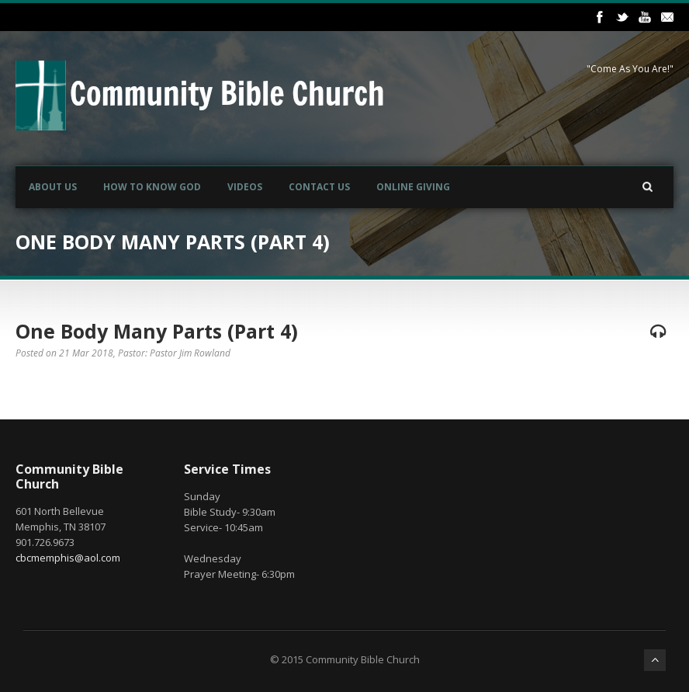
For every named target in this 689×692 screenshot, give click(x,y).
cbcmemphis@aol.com (68, 558)
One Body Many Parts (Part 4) (157, 331)
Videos (244, 186)
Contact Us (319, 186)
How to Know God (152, 186)
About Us (53, 186)
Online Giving (413, 186)
